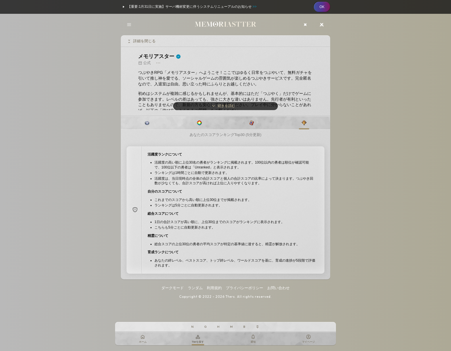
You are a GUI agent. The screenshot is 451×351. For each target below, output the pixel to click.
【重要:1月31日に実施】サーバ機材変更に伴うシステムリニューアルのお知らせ (189, 6)
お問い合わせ (278, 288)
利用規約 (214, 288)
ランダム (195, 288)
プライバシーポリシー (244, 288)
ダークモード (172, 288)
